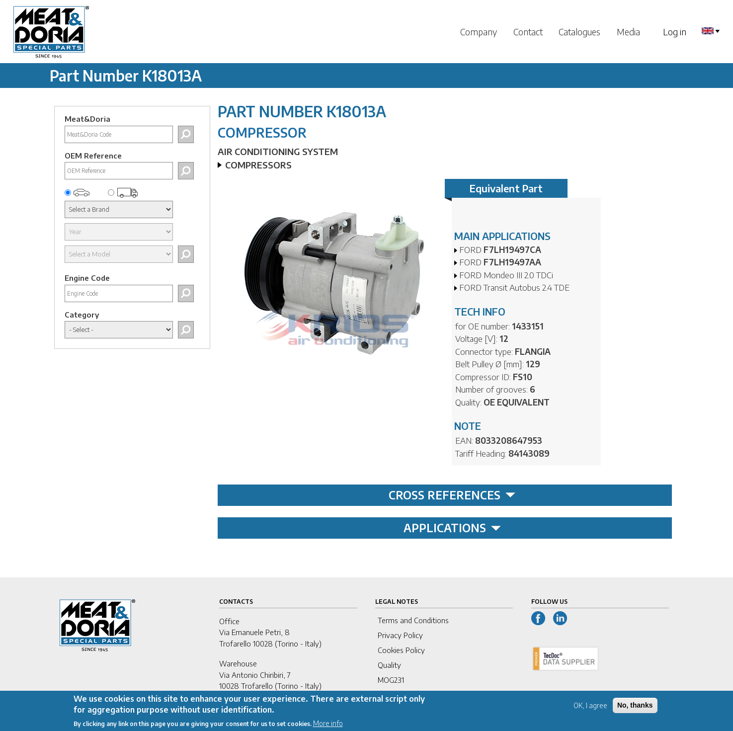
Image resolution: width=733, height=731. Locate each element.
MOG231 (391, 679)
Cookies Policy (401, 650)
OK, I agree (590, 710)
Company (478, 31)
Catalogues (579, 31)
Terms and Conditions (413, 620)
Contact (528, 31)
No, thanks (635, 710)
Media (628, 31)
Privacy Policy (400, 635)
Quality (389, 664)
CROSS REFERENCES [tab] (452, 495)
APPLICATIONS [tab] (452, 528)
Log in (674, 31)
